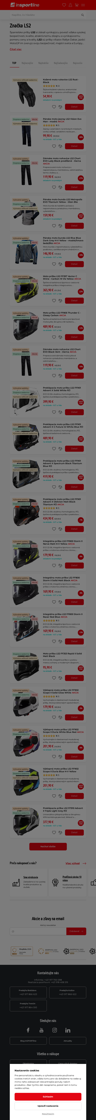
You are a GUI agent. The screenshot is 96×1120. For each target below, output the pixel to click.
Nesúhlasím (48, 1114)
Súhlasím (48, 1096)
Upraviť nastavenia (48, 1106)
